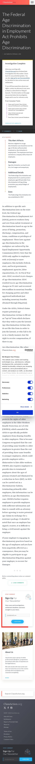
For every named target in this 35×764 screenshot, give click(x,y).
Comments (6, 131)
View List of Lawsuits (13, 123)
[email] (17, 615)
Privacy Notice (8, 736)
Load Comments (17, 582)
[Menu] (32, 2)
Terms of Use (8, 731)
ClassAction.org (10, 71)
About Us (6, 724)
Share (19, 131)
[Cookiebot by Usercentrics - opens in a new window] (25, 350)
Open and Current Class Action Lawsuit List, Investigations (17, 109)
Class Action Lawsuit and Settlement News (15, 113)
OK (17, 412)
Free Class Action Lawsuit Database (18, 117)
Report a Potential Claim (11, 722)
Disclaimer (7, 734)
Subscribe (17, 621)
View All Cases (8, 716)
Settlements (7, 719)
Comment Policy (8, 739)
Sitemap (6, 727)
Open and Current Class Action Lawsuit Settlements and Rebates (18, 105)
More (7, 677)
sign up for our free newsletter (20, 78)
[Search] (17, 693)
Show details (24, 407)
